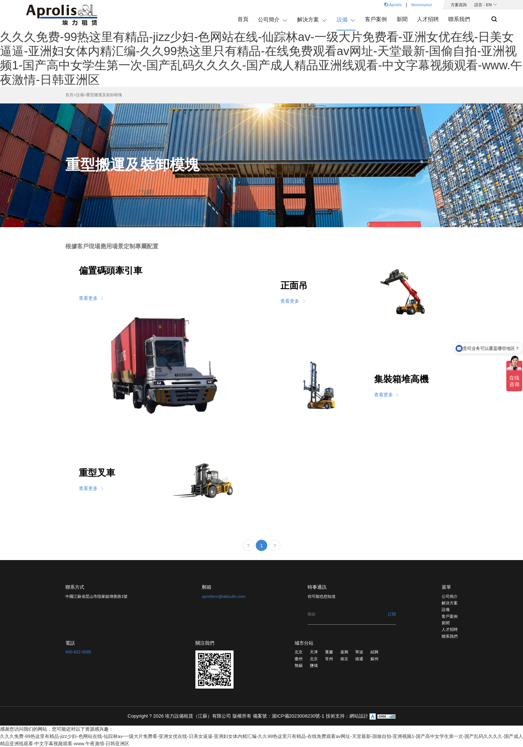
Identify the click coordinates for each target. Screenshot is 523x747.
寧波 (359, 652)
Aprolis (393, 5)
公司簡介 (450, 596)
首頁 (69, 95)
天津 (314, 652)
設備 (80, 95)
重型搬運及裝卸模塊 (104, 95)
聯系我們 (450, 636)
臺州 (299, 659)
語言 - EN (485, 5)
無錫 (299, 665)
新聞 (446, 623)
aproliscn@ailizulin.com (224, 596)
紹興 (374, 652)
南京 (344, 659)
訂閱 (392, 614)
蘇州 (374, 659)
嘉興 (344, 652)
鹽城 (314, 665)
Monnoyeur (421, 5)
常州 (329, 659)
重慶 (329, 652)
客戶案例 (450, 616)
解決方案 (450, 603)
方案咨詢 (459, 5)
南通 (359, 659)
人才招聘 (450, 629)
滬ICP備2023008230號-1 (299, 716)
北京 (299, 652)
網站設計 (359, 716)
